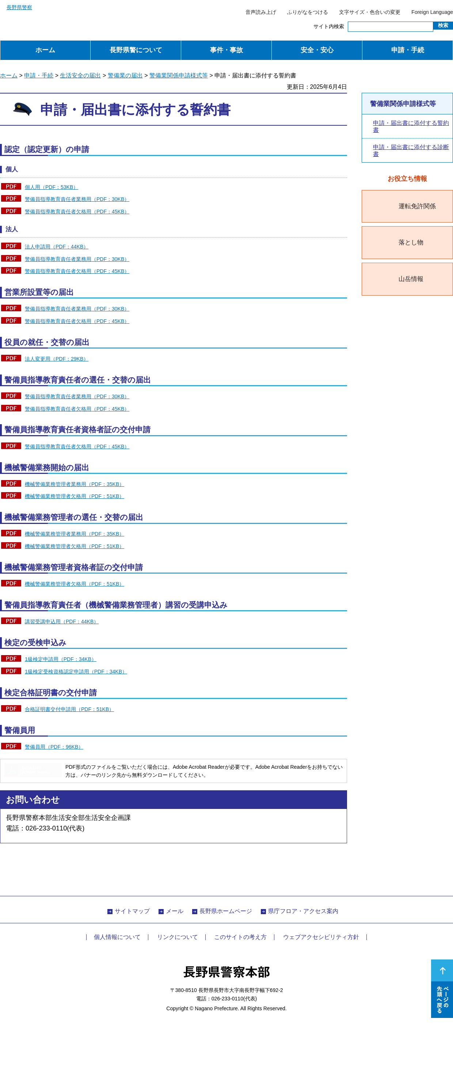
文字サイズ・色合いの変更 (369, 12)
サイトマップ (132, 911)
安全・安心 (317, 50)
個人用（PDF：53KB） (51, 187)
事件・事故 (226, 50)
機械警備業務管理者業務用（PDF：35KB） (74, 484)
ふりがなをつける (307, 12)
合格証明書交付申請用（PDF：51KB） (69, 709)
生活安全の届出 (80, 75)
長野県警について (136, 50)
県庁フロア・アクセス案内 (303, 911)
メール (174, 911)
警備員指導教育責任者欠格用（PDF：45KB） (77, 211)
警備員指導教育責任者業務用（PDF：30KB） (77, 199)
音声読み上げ (260, 12)
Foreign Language (432, 12)
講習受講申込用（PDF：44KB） (62, 621)
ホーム (45, 50)
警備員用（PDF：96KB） (54, 747)
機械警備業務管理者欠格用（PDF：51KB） (74, 496)
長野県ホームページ (225, 911)
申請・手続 (407, 50)
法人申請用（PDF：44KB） (56, 247)
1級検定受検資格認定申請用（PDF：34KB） (76, 671)
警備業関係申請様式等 (178, 75)
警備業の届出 (125, 75)
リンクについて (177, 937)
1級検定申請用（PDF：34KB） (60, 659)
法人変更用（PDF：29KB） (56, 359)
